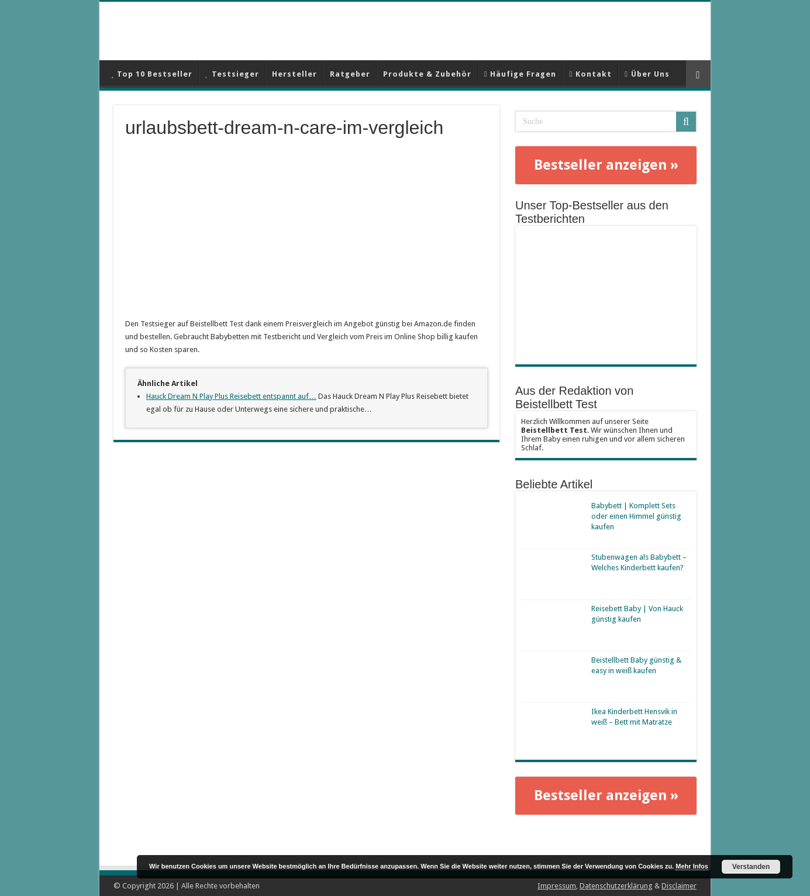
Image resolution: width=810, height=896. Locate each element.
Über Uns (647, 74)
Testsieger (231, 74)
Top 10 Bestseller (151, 74)
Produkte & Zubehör (427, 74)
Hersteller (294, 74)
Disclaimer (679, 885)
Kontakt (590, 74)
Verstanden (751, 867)
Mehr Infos (691, 866)
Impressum (556, 885)
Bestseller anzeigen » (606, 165)
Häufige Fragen (520, 74)
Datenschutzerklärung (616, 885)
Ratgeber (350, 74)
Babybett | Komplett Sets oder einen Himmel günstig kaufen (636, 516)
